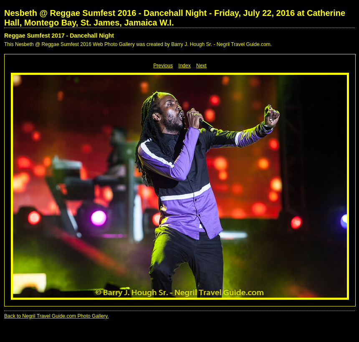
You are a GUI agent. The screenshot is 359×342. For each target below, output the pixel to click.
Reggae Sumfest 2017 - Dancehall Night (59, 35)
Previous (163, 66)
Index (184, 66)
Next (201, 66)
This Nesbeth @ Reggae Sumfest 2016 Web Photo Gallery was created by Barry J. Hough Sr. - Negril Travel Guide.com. (138, 44)
